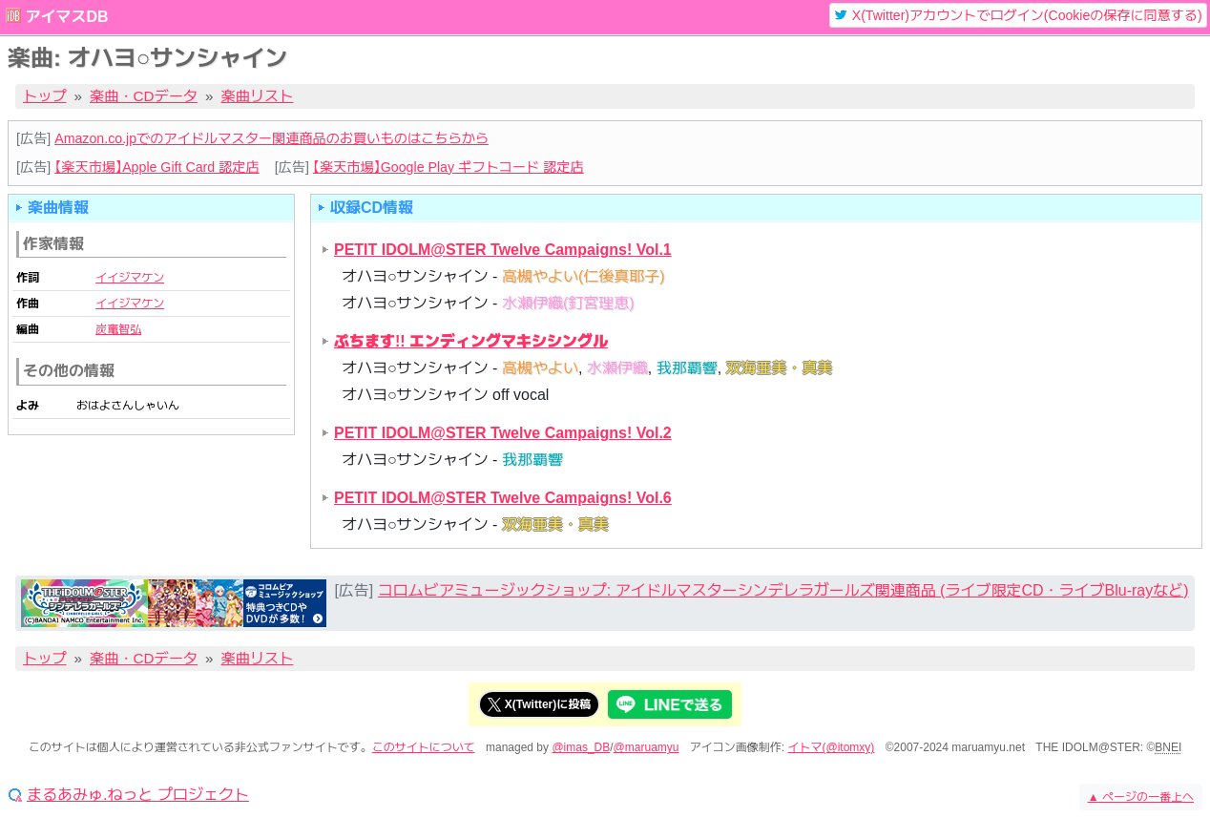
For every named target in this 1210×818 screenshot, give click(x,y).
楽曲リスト (257, 96)
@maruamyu (646, 747)
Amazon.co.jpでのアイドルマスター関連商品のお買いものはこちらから (271, 138)
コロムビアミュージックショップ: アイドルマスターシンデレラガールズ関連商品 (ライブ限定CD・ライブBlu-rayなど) (783, 590)
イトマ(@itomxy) (831, 747)
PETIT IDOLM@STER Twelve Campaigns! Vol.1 (503, 249)
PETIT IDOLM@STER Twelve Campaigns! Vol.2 (503, 433)
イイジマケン (129, 277)
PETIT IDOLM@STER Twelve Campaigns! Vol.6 (503, 498)
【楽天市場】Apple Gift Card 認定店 (156, 167)
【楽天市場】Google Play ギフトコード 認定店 (448, 167)
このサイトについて (423, 747)
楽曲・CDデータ (144, 96)
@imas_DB (581, 747)
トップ (45, 96)
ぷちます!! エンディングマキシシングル (471, 341)
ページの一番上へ (1141, 797)
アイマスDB (66, 17)
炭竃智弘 (118, 329)
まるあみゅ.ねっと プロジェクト (138, 795)
